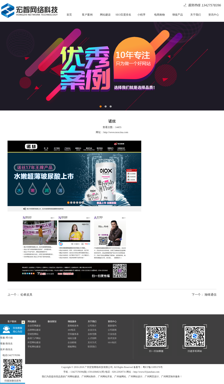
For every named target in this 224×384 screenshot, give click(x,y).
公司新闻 (112, 330)
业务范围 (92, 334)
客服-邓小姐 (6, 337)
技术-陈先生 (6, 349)
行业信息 (112, 334)
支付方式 (92, 342)
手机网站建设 (34, 346)
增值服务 (72, 321)
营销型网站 (33, 334)
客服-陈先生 (6, 343)
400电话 (71, 330)
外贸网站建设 (34, 342)
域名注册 (72, 338)
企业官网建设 (34, 325)
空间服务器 (73, 334)
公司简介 (92, 325)
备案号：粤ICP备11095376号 (148, 367)
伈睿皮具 (26, 294)
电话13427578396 (10, 355)
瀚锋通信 (210, 294)
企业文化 (92, 330)
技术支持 (112, 338)
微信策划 (52, 321)
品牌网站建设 (34, 330)
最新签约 (112, 325)
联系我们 (92, 346)
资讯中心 (112, 321)
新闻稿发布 (73, 325)
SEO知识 (112, 342)
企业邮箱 (72, 342)
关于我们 (92, 321)
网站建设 (32, 321)
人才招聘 (92, 338)
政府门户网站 (34, 338)
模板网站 (72, 346)
